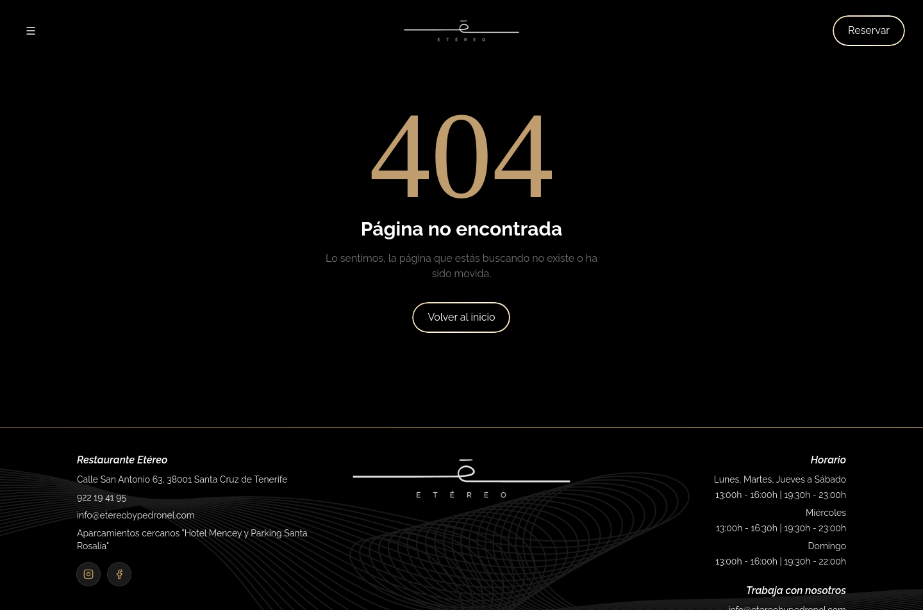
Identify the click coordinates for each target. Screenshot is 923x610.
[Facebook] (119, 574)
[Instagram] (88, 574)
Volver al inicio (461, 317)
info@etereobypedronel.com (136, 515)
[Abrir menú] (31, 31)
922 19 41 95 (101, 497)
